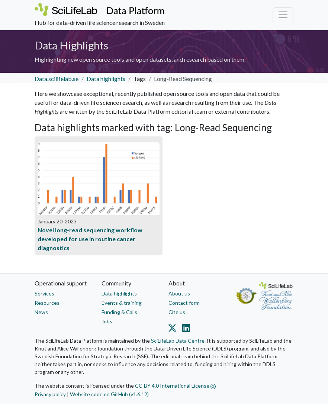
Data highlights (106, 78)
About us (179, 293)
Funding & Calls (119, 312)
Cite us (176, 312)
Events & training (122, 303)
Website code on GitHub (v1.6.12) (109, 394)
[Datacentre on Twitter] (173, 329)
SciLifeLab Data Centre (178, 340)
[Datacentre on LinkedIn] (184, 329)
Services (44, 293)
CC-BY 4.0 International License (175, 385)
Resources (47, 303)
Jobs (107, 321)
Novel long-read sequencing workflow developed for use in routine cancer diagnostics (90, 238)
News (41, 312)
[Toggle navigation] (283, 14)
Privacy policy (50, 394)
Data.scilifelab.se (56, 78)
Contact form (184, 303)
